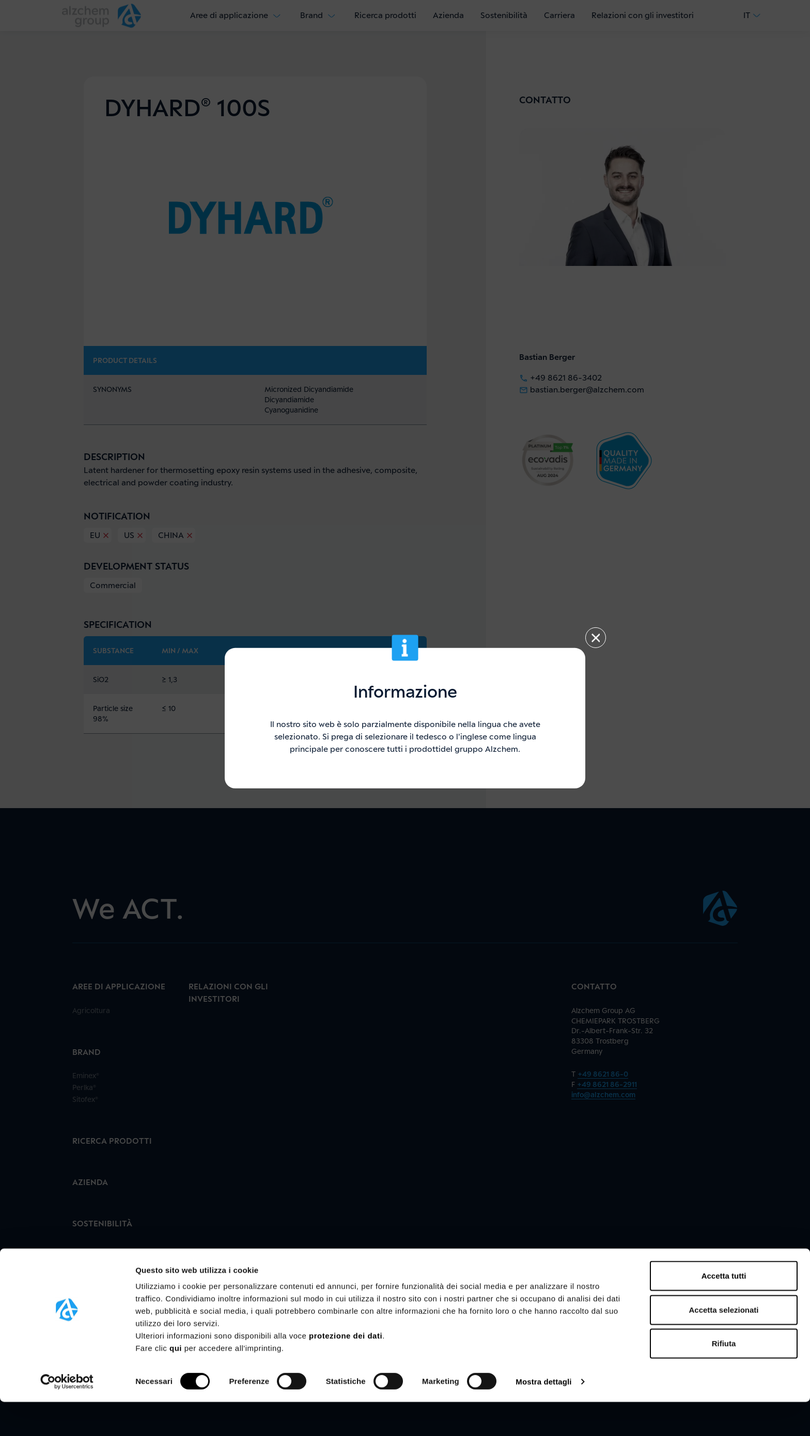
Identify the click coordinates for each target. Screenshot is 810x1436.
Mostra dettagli (543, 1415)
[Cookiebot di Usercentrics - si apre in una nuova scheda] (67, 1416)
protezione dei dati (345, 1369)
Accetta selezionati (723, 1343)
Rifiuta (724, 1377)
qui (176, 1382)
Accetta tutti (724, 1309)
